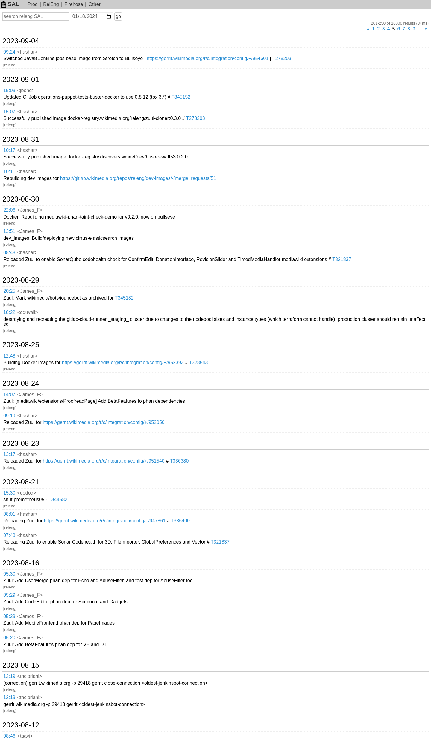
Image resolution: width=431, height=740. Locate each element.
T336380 (179, 460)
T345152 (181, 97)
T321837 (341, 259)
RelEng (51, 4)
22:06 (9, 210)
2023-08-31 (20, 139)
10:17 (9, 150)
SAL (10, 4)
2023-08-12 (20, 725)
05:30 (9, 573)
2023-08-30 (20, 199)
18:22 (9, 312)
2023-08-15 (20, 665)
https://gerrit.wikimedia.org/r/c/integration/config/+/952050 (104, 422)
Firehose (73, 4)
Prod (33, 4)
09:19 (9, 415)
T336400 (180, 520)
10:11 (9, 171)
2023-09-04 (20, 41)
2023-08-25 (20, 344)
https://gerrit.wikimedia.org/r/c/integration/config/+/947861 (105, 520)
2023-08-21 (20, 482)
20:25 (9, 291)
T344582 (57, 499)
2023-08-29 (20, 280)
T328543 (198, 362)
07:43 (9, 535)
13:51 (9, 231)
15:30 (9, 492)
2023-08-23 (20, 443)
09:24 (9, 51)
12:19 (9, 676)
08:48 (9, 252)
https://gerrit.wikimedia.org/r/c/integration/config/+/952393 (123, 362)
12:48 (9, 355)
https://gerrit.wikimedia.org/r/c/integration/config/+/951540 (104, 460)
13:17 (9, 454)
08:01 (9, 514)
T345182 (124, 297)
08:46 (9, 736)
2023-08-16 (20, 563)
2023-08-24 (20, 383)
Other (95, 4)
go (118, 16)
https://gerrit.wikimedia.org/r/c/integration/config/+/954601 (207, 58)
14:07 (9, 394)
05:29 (9, 595)
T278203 (281, 58)
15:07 (9, 111)
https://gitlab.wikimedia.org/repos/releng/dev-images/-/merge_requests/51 (138, 178)
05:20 (9, 637)
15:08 (9, 90)
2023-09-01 (20, 79)
